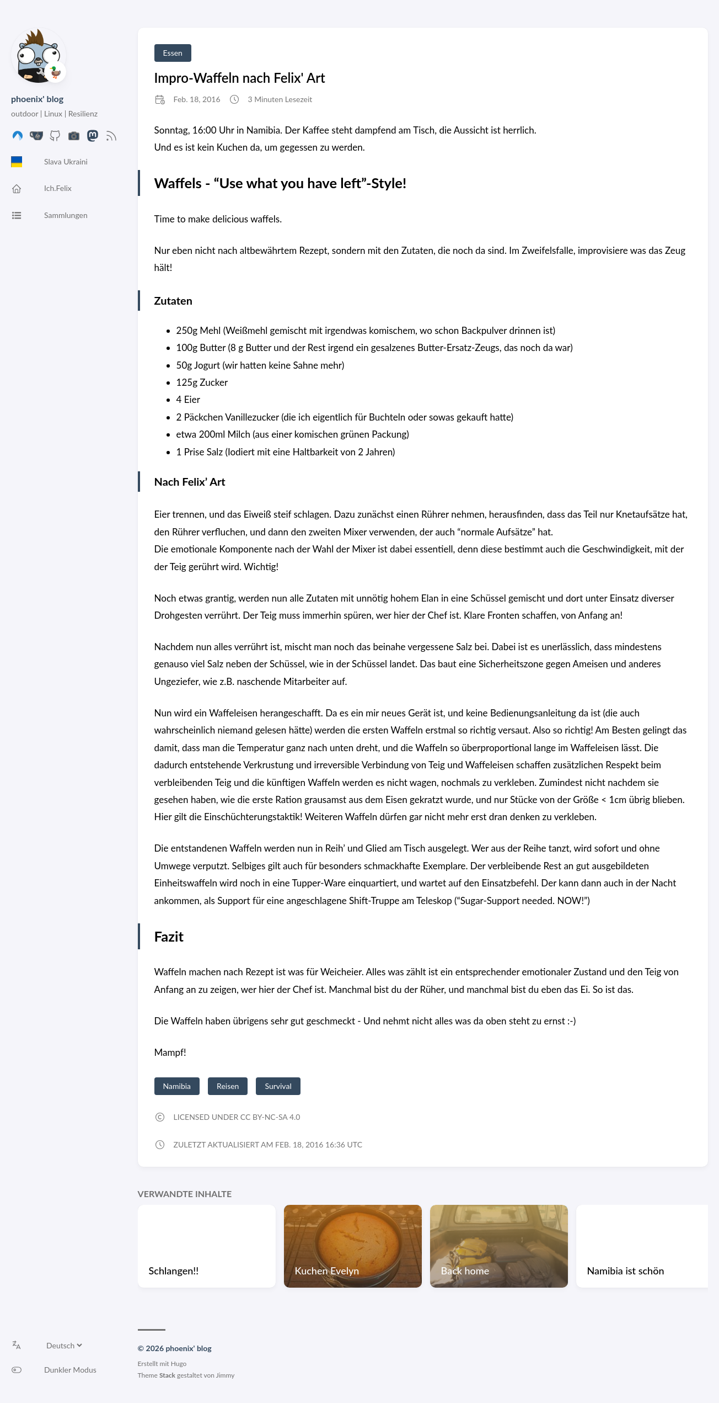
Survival (278, 1086)
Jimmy (225, 1375)
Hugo (179, 1363)
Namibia (177, 1086)
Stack (167, 1375)
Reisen (228, 1086)
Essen (173, 52)
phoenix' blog (37, 98)
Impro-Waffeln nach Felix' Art (239, 78)
